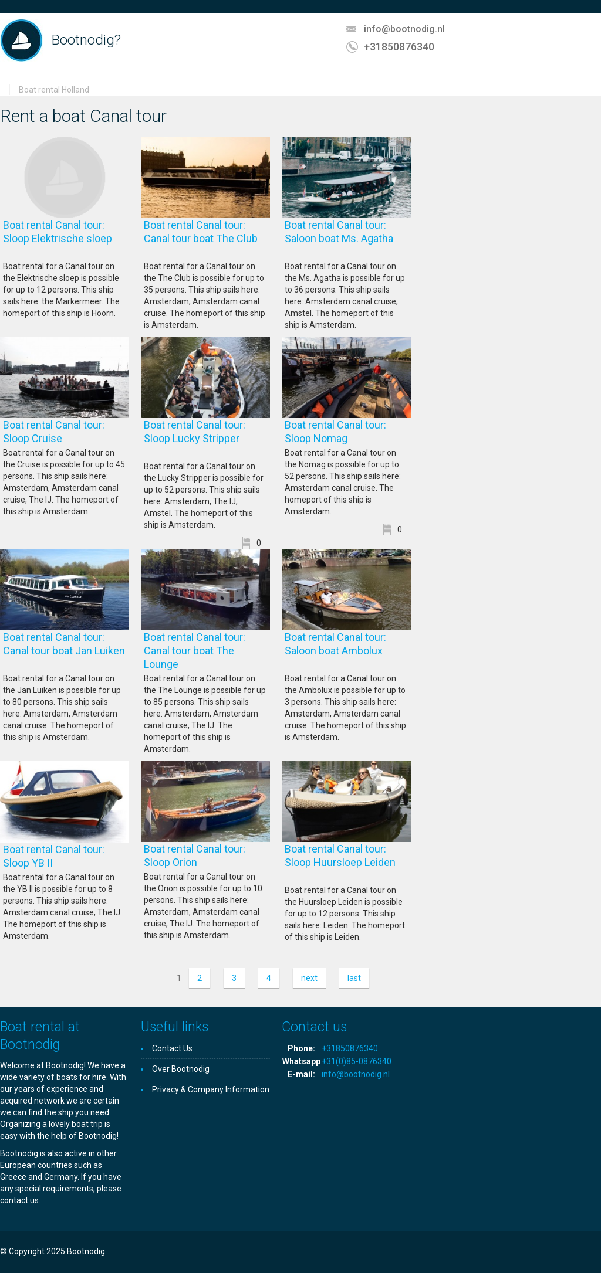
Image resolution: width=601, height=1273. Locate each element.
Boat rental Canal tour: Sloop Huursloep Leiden (347, 862)
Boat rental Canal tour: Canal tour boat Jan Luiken (64, 650)
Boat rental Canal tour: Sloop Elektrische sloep (64, 238)
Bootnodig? (86, 40)
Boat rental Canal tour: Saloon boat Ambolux (348, 650)
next (309, 978)
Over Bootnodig (181, 1069)
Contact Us (172, 1048)
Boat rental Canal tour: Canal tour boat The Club (205, 238)
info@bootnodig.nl (404, 29)
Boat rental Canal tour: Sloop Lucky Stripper (206, 438)
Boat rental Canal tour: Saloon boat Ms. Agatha (346, 238)
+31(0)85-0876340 (356, 1061)
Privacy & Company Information (210, 1089)
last (354, 978)
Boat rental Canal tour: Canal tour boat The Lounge (194, 650)
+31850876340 (399, 46)
